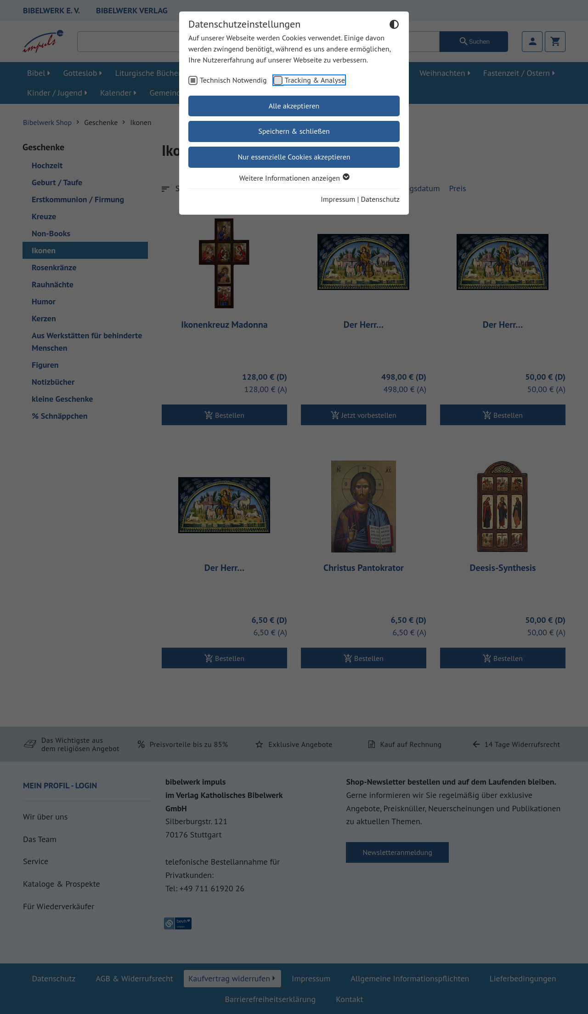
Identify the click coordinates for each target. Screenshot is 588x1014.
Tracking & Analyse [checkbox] (315, 80)
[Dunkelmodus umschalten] (394, 25)
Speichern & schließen (294, 131)
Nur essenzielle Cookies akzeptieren (293, 156)
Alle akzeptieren (294, 105)
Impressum (338, 199)
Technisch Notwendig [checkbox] (233, 80)
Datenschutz (380, 199)
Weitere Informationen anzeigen (294, 177)
